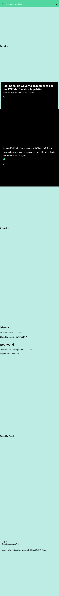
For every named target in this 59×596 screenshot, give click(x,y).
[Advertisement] (29, 206)
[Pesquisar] (55, 4)
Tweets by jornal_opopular (10, 332)
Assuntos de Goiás (15, 4)
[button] (4, 96)
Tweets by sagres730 (10, 544)
